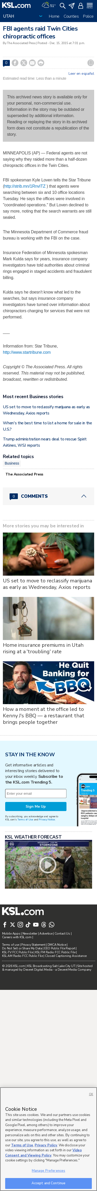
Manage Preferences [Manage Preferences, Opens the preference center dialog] (48, 1170)
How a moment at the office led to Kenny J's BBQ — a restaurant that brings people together (43, 784)
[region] (48, 1139)
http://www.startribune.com (27, 352)
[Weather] (49, 5)
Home (54, 16)
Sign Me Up (36, 939)
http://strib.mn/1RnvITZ (25, 186)
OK (91, 1094)
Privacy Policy (46, 1145)
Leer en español (81, 74)
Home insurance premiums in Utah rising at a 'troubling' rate (43, 716)
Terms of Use (25, 952)
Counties (71, 16)
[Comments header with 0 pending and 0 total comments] (48, 564)
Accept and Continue (48, 1183)
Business (12, 531)
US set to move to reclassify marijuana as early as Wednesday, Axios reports (47, 652)
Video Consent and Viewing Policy (43, 1153)
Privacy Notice (47, 952)
